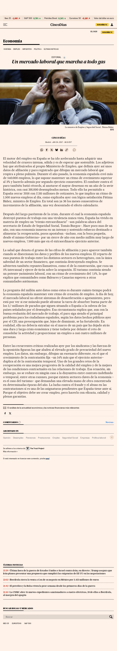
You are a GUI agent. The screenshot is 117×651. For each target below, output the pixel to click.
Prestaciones (44, 437)
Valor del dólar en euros (104, 18)
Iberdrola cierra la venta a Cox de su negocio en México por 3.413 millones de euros (54, 579)
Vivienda (7, 49)
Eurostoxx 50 (75, 18)
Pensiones (31, 437)
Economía (12, 41)
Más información (10, 451)
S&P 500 (28, 18)
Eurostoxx (16, 623)
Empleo (16, 49)
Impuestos (27, 49)
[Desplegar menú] (5, 25)
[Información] (64, 57)
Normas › (110, 422)
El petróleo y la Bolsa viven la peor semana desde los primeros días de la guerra (52, 586)
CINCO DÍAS (58, 137)
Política (37, 49)
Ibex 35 (8, 18)
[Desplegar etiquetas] (112, 437)
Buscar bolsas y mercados (18, 608)
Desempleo (18, 437)
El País (94, 31)
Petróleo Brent (50, 18)
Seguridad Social (70, 437)
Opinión (7, 437)
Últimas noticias (51, 49)
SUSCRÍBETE (102, 25)
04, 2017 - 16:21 (62, 142)
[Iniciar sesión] (112, 24)
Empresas (85, 437)
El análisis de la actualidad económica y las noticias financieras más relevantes (43, 408)
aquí (47, 458)
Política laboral (99, 437)
